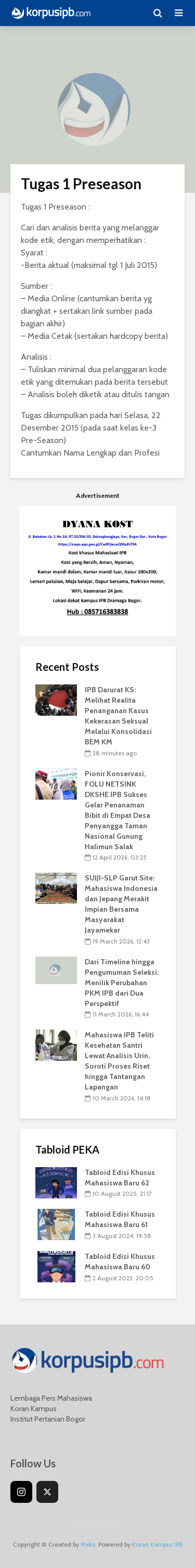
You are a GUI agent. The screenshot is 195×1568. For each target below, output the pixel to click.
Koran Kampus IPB (157, 1544)
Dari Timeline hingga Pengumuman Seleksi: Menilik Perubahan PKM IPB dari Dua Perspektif (122, 982)
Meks (88, 1544)
